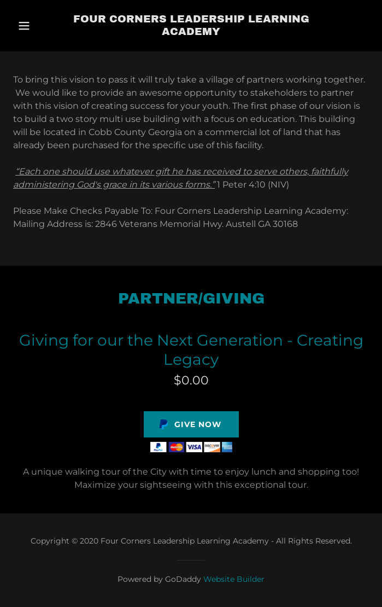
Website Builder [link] (234, 579)
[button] (37, 26)
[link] (191, 25)
